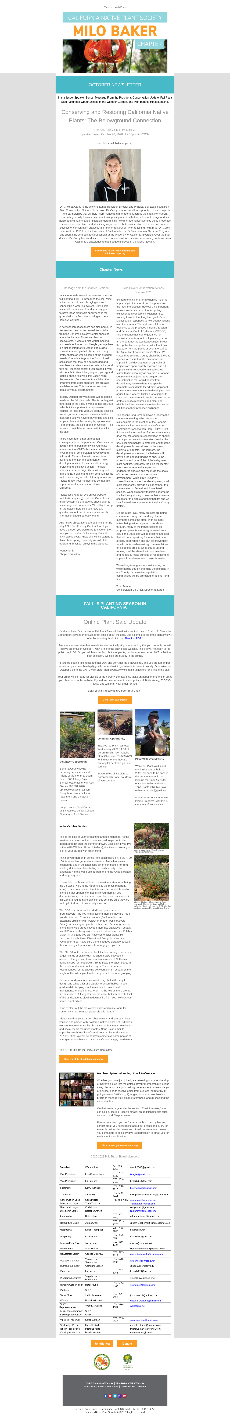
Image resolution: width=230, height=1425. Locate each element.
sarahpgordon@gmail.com (144, 1320)
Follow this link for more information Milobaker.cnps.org (115, 251)
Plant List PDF (132, 638)
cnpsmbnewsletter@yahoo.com (146, 1254)
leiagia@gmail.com (140, 1174)
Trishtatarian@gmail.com (142, 1203)
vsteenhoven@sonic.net (142, 1261)
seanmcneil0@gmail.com (143, 1200)
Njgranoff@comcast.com (143, 1211)
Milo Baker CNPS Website (130, 1383)
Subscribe (89, 1386)
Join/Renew (102, 1343)
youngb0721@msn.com (142, 1285)
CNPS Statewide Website (99, 1383)
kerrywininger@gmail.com (143, 1188)
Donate (127, 1343)
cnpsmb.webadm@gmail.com (145, 1300)
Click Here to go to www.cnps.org (120, 1145)
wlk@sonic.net (137, 1306)
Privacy (142, 1386)
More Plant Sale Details (114, 699)
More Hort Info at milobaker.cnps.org (83, 1059)
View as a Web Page (115, 7)
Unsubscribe (128, 1386)
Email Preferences (108, 1386)
